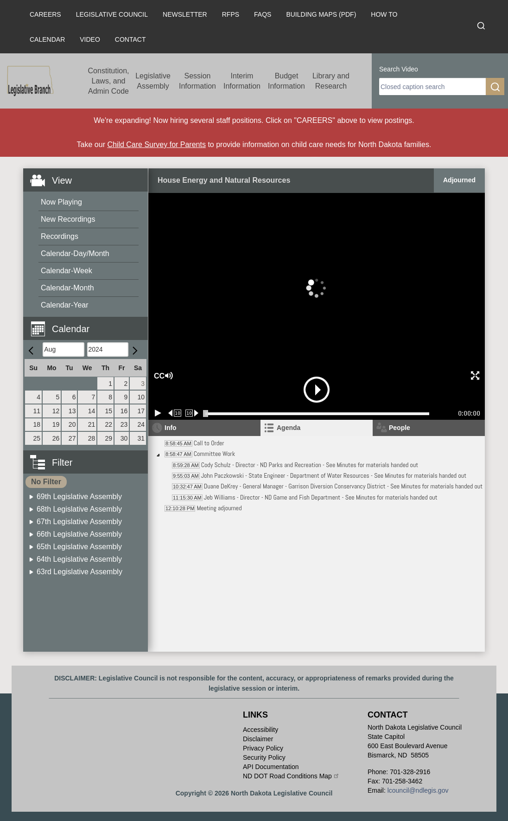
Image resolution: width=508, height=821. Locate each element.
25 (37, 438)
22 (108, 424)
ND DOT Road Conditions (291, 776)
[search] (432, 86)
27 (72, 438)
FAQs (262, 14)
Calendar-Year (65, 305)
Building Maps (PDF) (321, 14)
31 (141, 438)
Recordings (59, 236)
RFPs (230, 14)
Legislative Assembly (153, 81)
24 (141, 424)
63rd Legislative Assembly (79, 572)
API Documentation (271, 766)
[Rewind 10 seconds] (175, 413)
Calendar (47, 39)
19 (56, 424)
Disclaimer (258, 739)
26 (56, 438)
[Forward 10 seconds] (192, 413)
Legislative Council (112, 14)
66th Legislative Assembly (79, 534)
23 (124, 424)
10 (141, 397)
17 (141, 411)
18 (37, 424)
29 (108, 438)
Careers (45, 14)
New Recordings (68, 219)
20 (72, 424)
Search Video (398, 69)
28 (91, 438)
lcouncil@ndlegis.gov (418, 790)
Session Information (197, 81)
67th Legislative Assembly (79, 522)
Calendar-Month (67, 288)
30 (124, 438)
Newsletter (185, 14)
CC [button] (158, 376)
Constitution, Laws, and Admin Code (108, 81)
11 (37, 411)
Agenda (288, 427)
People (399, 427)
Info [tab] (171, 427)
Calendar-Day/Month (75, 253)
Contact (130, 39)
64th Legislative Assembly (79, 559)
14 (91, 411)
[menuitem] (88, 202)
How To (384, 14)
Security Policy (264, 757)
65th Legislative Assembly (79, 547)
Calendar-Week (66, 271)
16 (124, 411)
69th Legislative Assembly (79, 496)
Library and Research (330, 81)
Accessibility (260, 729)
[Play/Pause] (158, 413)
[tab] (316, 428)
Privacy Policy (263, 748)
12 (56, 411)
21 (91, 424)
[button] (89, 323)
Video (90, 39)
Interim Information (241, 81)
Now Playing (61, 202)
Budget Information (286, 81)
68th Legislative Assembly (79, 509)
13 (72, 411)
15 (108, 411)
